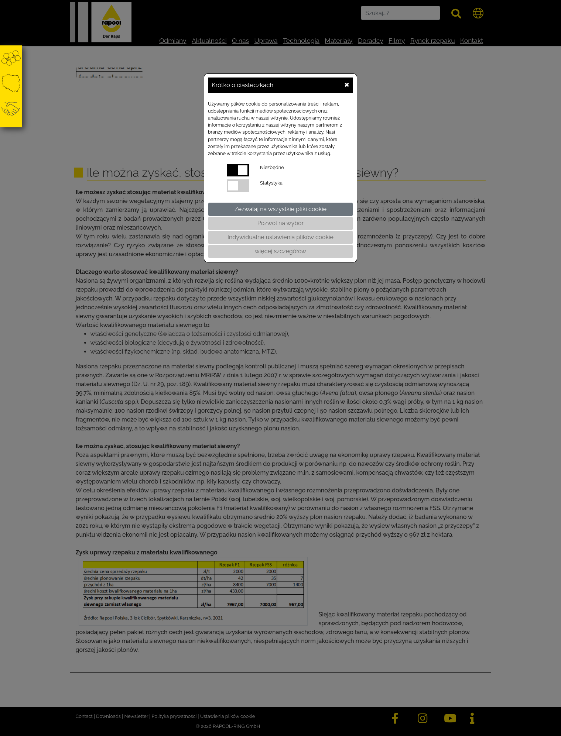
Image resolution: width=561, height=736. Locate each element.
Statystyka (271, 183)
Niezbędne (272, 167)
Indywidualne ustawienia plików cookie (280, 237)
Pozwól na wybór (280, 223)
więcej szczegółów (280, 251)
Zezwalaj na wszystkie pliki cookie (280, 209)
